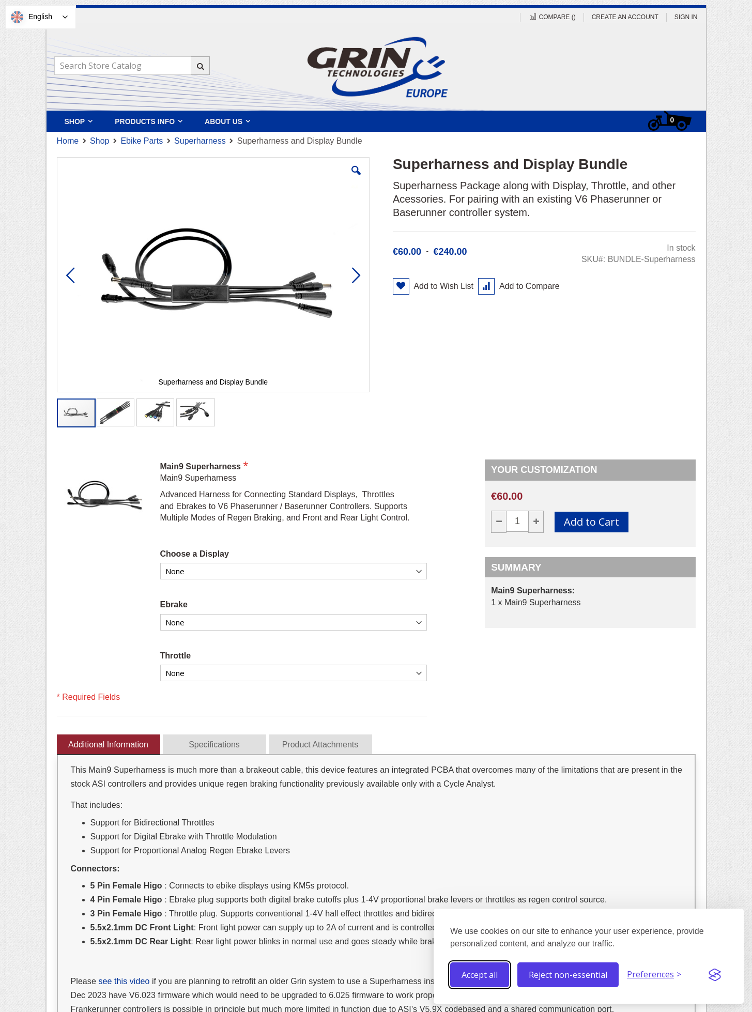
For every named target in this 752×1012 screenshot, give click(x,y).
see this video (123, 981)
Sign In (686, 17)
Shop (99, 141)
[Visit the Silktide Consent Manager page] (714, 974)
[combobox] (131, 65)
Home (68, 140)
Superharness (200, 141)
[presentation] (108, 742)
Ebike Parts (141, 141)
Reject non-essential (568, 974)
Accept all (480, 974)
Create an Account (625, 17)
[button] (356, 178)
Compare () (551, 17)
